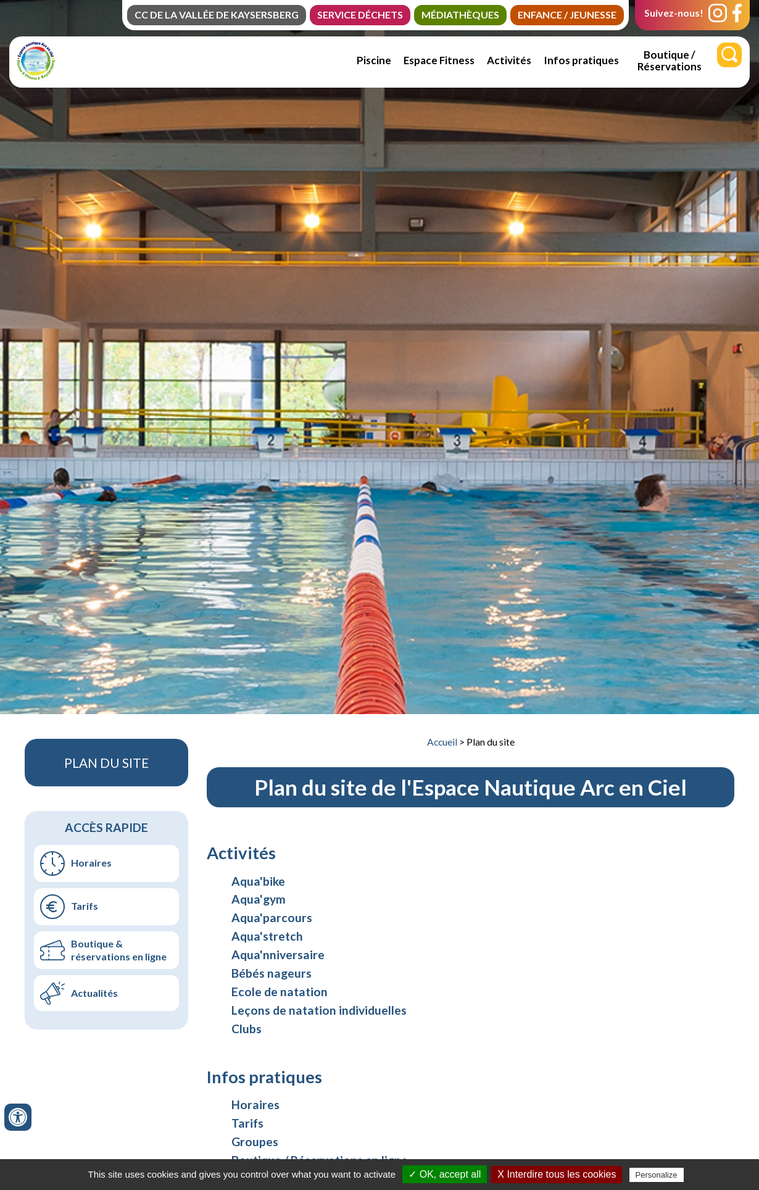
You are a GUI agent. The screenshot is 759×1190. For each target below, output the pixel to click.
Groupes (254, 1141)
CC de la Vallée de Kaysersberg (217, 14)
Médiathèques (460, 14)
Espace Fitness (439, 60)
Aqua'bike (258, 881)
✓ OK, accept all (445, 1174)
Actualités (94, 993)
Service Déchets (360, 14)
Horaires (91, 862)
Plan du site (491, 741)
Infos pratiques (581, 60)
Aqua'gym (258, 899)
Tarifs (84, 906)
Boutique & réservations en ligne (119, 950)
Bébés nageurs (271, 973)
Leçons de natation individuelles (319, 1010)
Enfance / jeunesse (567, 14)
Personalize (657, 1175)
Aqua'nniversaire (278, 954)
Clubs (246, 1028)
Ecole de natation (279, 991)
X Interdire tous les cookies (556, 1174)
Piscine (374, 60)
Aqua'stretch (267, 936)
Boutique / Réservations (669, 60)
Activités (509, 60)
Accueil (442, 741)
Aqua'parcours (271, 917)
